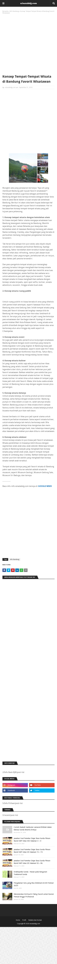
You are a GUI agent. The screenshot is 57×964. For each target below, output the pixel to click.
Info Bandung (14, 11)
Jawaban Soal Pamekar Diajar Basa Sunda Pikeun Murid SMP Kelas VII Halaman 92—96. (32, 862)
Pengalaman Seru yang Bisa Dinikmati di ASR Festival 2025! (33, 884)
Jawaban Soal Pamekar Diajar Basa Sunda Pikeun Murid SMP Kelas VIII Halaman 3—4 (32, 839)
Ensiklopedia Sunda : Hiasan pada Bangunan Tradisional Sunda (30, 873)
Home (18, 920)
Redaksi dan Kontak (35, 920)
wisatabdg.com (10, 87)
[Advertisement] (28, 43)
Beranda (5, 11)
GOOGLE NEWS (45, 486)
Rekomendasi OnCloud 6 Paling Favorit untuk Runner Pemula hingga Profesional (34, 895)
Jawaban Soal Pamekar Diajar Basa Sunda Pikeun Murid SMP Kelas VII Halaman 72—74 (32, 850)
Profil (24, 920)
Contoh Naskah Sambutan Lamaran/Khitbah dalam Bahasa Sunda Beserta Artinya (33, 828)
